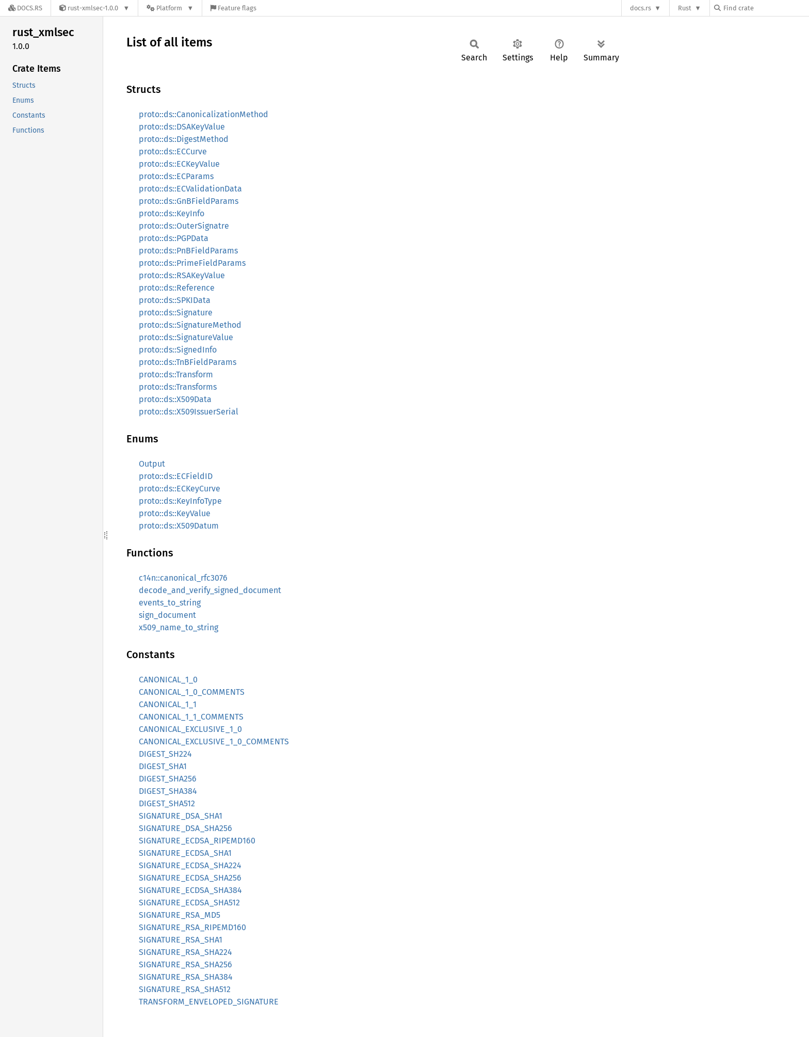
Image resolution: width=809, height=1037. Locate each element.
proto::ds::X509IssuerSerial (188, 412)
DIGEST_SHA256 (168, 779)
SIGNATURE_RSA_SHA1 (180, 940)
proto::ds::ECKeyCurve (179, 488)
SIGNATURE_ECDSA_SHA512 (189, 902)
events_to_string (170, 603)
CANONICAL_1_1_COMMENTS (191, 717)
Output (152, 464)
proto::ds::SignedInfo (178, 350)
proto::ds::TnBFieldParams (187, 362)
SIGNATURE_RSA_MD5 (179, 915)
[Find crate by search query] (765, 8)
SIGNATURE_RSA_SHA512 (185, 989)
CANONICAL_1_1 (168, 704)
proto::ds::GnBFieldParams (188, 201)
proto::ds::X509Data (175, 399)
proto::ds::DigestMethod (184, 139)
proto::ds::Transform (176, 374)
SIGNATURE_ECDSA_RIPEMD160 (197, 840)
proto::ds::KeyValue (175, 513)
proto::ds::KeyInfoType (180, 501)
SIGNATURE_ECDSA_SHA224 (190, 865)
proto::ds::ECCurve (173, 151)
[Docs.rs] (25, 8)
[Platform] (170, 8)
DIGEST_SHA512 (167, 803)
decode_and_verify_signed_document (210, 590)
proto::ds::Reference (177, 288)
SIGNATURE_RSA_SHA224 (185, 952)
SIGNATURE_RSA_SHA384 (186, 977)
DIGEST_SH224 (165, 754)
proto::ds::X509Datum (179, 526)
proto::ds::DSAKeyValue (182, 127)
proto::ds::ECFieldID (176, 476)
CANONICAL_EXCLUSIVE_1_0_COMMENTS (214, 741)
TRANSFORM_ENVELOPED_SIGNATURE (209, 1002)
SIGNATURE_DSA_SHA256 (185, 828)
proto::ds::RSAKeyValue (182, 275)
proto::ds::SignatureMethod (190, 325)
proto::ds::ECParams (176, 176)
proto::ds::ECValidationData (190, 189)
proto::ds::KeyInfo (171, 213)
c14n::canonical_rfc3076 (183, 578)
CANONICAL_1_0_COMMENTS (192, 692)
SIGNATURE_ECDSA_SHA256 (190, 878)
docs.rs (640, 8)
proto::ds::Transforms (178, 387)
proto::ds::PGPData (173, 238)
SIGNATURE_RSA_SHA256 (185, 964)
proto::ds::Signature (176, 312)
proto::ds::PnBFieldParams (188, 251)
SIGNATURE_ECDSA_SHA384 (190, 890)
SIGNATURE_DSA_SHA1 (180, 816)
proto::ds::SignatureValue (186, 337)
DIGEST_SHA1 (163, 766)
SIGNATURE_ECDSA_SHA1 (185, 853)
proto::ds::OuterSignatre (184, 226)
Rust (684, 8)
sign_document (167, 615)
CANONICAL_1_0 (168, 679)
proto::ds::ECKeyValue (179, 164)
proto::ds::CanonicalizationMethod (203, 114)
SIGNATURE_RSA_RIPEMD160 (192, 927)
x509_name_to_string (178, 627)
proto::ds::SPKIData (175, 300)
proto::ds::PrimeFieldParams (192, 263)
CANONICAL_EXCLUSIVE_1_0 (190, 729)
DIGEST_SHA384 (168, 791)
